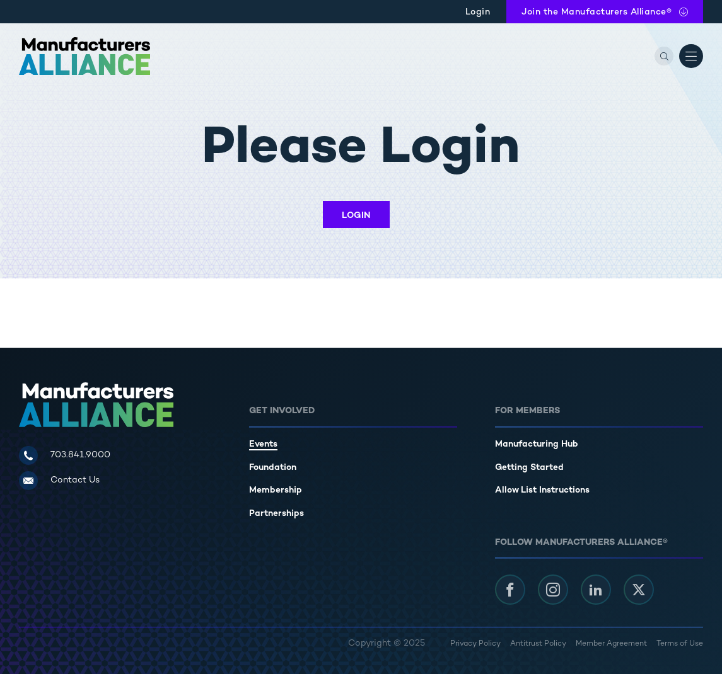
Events (263, 444)
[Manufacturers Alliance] (84, 56)
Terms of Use (679, 644)
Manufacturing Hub (536, 444)
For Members (527, 411)
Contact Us (75, 480)
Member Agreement (611, 644)
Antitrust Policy (538, 644)
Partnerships (276, 513)
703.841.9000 (80, 455)
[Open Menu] (691, 56)
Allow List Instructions (542, 490)
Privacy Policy (475, 644)
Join (596, 12)
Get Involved (282, 411)
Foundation (272, 467)
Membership (275, 490)
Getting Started (529, 467)
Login (478, 12)
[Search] (664, 56)
